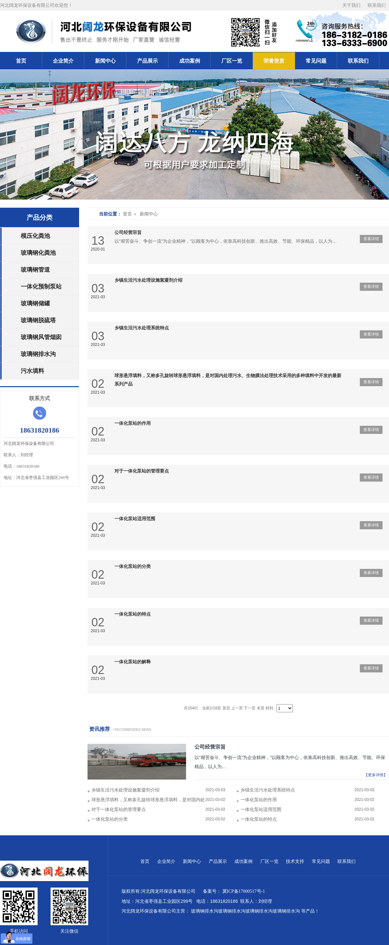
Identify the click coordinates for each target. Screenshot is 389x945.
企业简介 (63, 61)
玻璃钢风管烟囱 (41, 337)
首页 (21, 61)
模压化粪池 (35, 236)
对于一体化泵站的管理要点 (141, 471)
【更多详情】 (375, 775)
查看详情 (371, 239)
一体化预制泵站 (41, 286)
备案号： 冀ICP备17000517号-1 (235, 891)
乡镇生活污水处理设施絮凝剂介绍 (148, 280)
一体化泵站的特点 (132, 614)
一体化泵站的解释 (132, 661)
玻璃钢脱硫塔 (38, 320)
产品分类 (40, 217)
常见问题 (316, 61)
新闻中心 (105, 61)
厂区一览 (231, 61)
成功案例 (189, 61)
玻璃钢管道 (35, 269)
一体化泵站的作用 (132, 423)
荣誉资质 (274, 61)
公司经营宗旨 (128, 232)
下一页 (249, 708)
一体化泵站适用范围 (134, 518)
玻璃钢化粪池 (38, 253)
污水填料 (32, 371)
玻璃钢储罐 (35, 303)
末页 (261, 708)
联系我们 (377, 5)
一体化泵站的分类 (132, 566)
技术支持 (295, 861)
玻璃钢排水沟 (38, 354)
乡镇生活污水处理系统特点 (141, 327)
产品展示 (147, 61)
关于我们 (351, 5)
